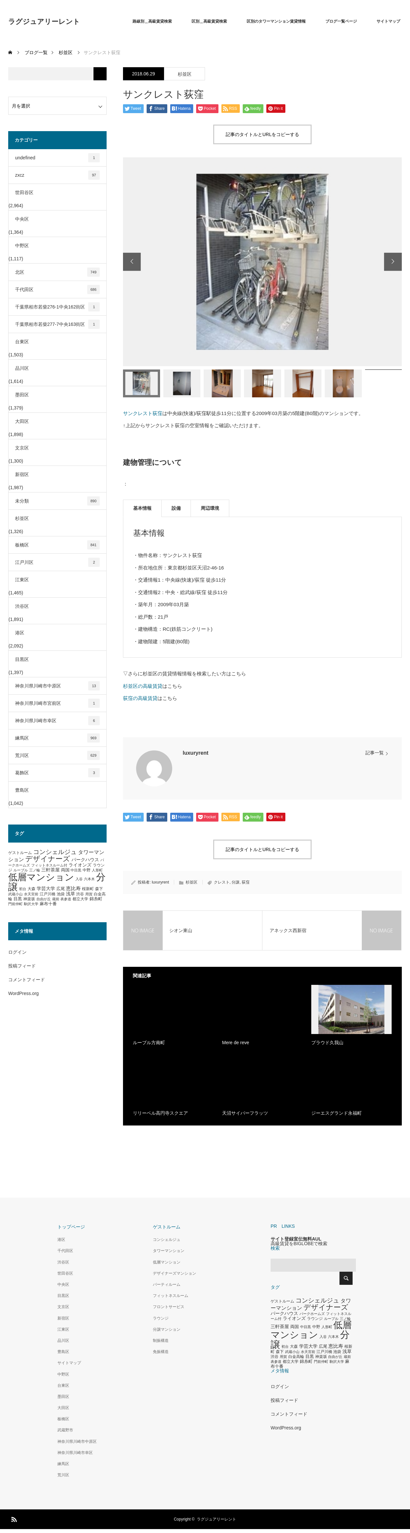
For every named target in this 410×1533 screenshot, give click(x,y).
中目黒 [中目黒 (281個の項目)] (76, 870)
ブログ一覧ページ (341, 21)
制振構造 (161, 1340)
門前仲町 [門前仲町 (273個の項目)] (15, 904)
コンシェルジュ (166, 1239)
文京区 (22, 447)
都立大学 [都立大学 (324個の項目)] (80, 899)
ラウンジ (161, 1318)
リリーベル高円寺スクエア (160, 1113)
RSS (13, 1518)
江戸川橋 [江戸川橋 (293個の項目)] (47, 894)
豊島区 (22, 790)
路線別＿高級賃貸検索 (152, 21)
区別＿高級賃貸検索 (209, 21)
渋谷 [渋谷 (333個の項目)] (80, 894)
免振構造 (161, 1351)
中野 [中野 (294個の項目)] (87, 870)
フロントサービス (168, 1306)
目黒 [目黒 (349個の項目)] (17, 899)
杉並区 (185, 74)
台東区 (22, 341)
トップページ (71, 1226)
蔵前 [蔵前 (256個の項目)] (55, 899)
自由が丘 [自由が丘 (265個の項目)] (43, 899)
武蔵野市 (65, 1430)
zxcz (57, 175)
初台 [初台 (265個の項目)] (22, 889)
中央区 (22, 219)
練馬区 (57, 738)
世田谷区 (24, 192)
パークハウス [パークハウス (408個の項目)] (85, 859)
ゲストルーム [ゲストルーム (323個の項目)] (20, 852)
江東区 (22, 579)
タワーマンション (168, 1250)
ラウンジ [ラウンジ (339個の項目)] (315, 1318)
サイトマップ (388, 21)
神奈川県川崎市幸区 (57, 720)
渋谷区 (22, 606)
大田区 (22, 421)
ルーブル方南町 (149, 1042)
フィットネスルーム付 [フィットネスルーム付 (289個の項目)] (49, 865)
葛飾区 (57, 772)
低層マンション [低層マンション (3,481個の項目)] (41, 877)
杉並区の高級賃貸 (142, 686)
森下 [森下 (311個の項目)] (99, 888)
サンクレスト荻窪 (142, 413)
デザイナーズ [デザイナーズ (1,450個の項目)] (47, 859)
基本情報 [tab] (142, 508)
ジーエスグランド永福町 (336, 1113)
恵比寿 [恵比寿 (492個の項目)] (73, 888)
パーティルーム (166, 1284)
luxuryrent (195, 753)
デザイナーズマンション (174, 1273)
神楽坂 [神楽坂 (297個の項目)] (29, 899)
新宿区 (22, 474)
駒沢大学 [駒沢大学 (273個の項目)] (31, 904)
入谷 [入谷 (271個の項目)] (79, 879)
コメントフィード (26, 979)
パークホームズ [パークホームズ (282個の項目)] (312, 1314)
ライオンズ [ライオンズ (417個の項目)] (80, 864)
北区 (57, 272)
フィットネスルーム (170, 1295)
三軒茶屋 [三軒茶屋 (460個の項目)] (50, 869)
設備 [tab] (176, 508)
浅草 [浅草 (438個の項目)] (70, 893)
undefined (57, 157)
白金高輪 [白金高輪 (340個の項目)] (296, 1356)
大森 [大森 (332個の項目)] (31, 888)
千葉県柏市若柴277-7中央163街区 (57, 324)
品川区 (22, 368)
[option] (262, 261)
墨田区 (22, 394)
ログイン (17, 952)
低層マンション (166, 1262)
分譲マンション (166, 1329)
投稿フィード (22, 965)
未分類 (57, 501)
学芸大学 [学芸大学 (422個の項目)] (46, 888)
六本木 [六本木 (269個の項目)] (89, 879)
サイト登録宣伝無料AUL (296, 1239)
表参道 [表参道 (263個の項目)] (65, 899)
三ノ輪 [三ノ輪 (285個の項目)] (34, 870)
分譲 (235, 882)
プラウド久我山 (327, 1042)
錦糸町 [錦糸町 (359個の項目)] (96, 898)
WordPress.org (23, 993)
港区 (19, 632)
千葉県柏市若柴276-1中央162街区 (57, 306)
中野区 (22, 245)
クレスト (222, 882)
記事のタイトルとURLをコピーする (262, 134)
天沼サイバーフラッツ (245, 1113)
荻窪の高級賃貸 (140, 698)
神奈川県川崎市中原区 (57, 685)
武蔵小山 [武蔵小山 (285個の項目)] (15, 894)
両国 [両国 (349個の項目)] (65, 870)
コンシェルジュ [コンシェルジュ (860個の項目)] (55, 851)
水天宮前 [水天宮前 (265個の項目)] (31, 894)
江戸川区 (57, 562)
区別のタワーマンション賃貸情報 (276, 21)
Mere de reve (235, 1042)
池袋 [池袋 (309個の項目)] (61, 894)
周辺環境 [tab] (210, 508)
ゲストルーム (166, 1226)
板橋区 (57, 544)
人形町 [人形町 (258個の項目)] (97, 870)
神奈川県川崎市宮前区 (57, 703)
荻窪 (246, 882)
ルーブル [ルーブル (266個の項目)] (20, 870)
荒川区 (57, 755)
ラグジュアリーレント (44, 21)
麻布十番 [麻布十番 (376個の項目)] (48, 903)
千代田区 (57, 289)
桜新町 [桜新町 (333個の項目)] (88, 888)
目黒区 (22, 659)
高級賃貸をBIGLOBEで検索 (299, 1243)
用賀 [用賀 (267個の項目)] (88, 894)
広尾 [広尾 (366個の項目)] (60, 888)
